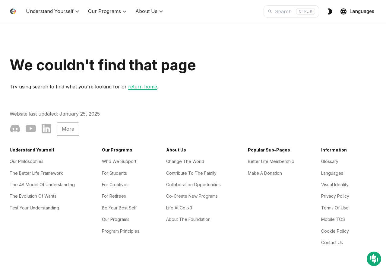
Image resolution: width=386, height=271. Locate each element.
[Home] (13, 11)
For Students (114, 173)
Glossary (329, 161)
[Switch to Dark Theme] (329, 11)
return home (142, 87)
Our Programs (115, 219)
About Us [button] (150, 11)
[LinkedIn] (46, 129)
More (68, 129)
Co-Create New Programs (192, 196)
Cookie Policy (335, 231)
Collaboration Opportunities (193, 184)
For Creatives (115, 184)
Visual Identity (335, 184)
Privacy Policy (335, 196)
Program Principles (120, 231)
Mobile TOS (333, 219)
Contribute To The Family (191, 173)
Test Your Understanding (34, 207)
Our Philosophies (26, 161)
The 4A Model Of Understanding (42, 184)
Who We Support (119, 161)
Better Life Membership (271, 161)
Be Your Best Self (119, 207)
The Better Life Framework (36, 173)
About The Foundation (188, 219)
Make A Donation (265, 173)
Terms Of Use (335, 207)
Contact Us (332, 242)
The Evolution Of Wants (33, 196)
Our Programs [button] (108, 11)
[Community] (15, 129)
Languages (357, 11)
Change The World (185, 161)
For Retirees (114, 196)
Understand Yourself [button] (53, 11)
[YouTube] (30, 129)
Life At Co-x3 (179, 207)
